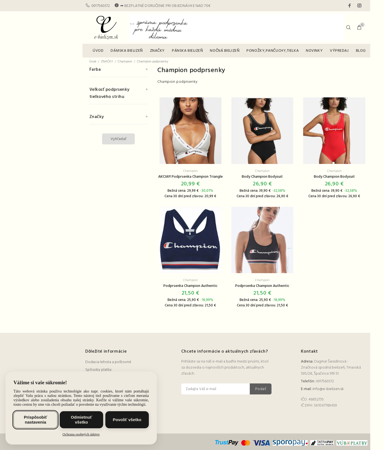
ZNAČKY (157, 51)
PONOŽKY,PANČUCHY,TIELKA (272, 51)
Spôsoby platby (98, 370)
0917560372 (100, 6)
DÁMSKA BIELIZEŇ (126, 51)
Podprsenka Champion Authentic (190, 286)
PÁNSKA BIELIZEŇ (187, 51)
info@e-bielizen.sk (328, 389)
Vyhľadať (118, 139)
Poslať (260, 389)
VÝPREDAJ (339, 51)
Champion (125, 61)
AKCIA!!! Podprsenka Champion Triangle (190, 177)
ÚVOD (98, 51)
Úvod (92, 61)
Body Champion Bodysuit (262, 177)
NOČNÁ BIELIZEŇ (224, 51)
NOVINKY (314, 51)
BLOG (361, 51)
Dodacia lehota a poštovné (108, 362)
